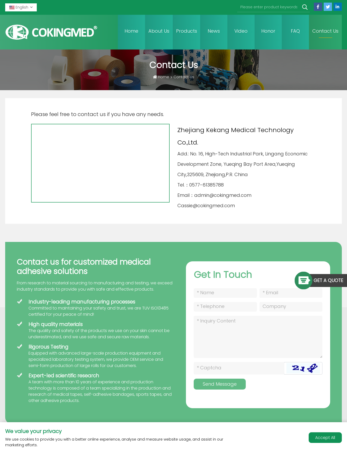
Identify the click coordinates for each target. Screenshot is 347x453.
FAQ (295, 31)
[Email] (290, 293)
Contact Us (325, 31)
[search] (305, 7)
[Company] (290, 307)
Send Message (220, 384)
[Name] (225, 293)
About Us (158, 31)
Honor (268, 31)
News (214, 31)
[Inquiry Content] (258, 337)
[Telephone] (225, 307)
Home (131, 31)
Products (186, 31)
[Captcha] (239, 368)
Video (241, 31)
